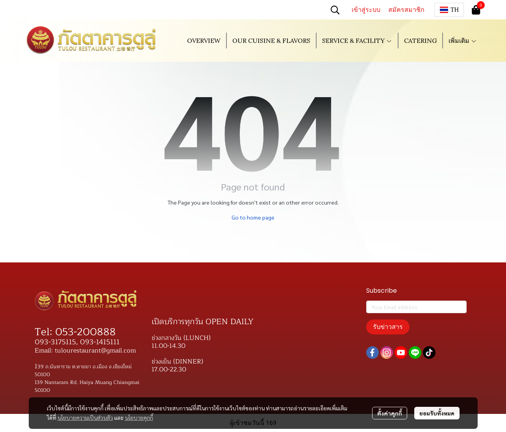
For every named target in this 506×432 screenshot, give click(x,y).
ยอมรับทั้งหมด (436, 413)
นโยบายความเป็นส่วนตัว (85, 417)
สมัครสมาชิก (406, 9)
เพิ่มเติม (463, 40)
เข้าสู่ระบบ (366, 9)
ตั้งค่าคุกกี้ (389, 413)
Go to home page (253, 217)
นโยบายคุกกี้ (139, 417)
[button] (335, 10)
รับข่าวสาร (388, 326)
